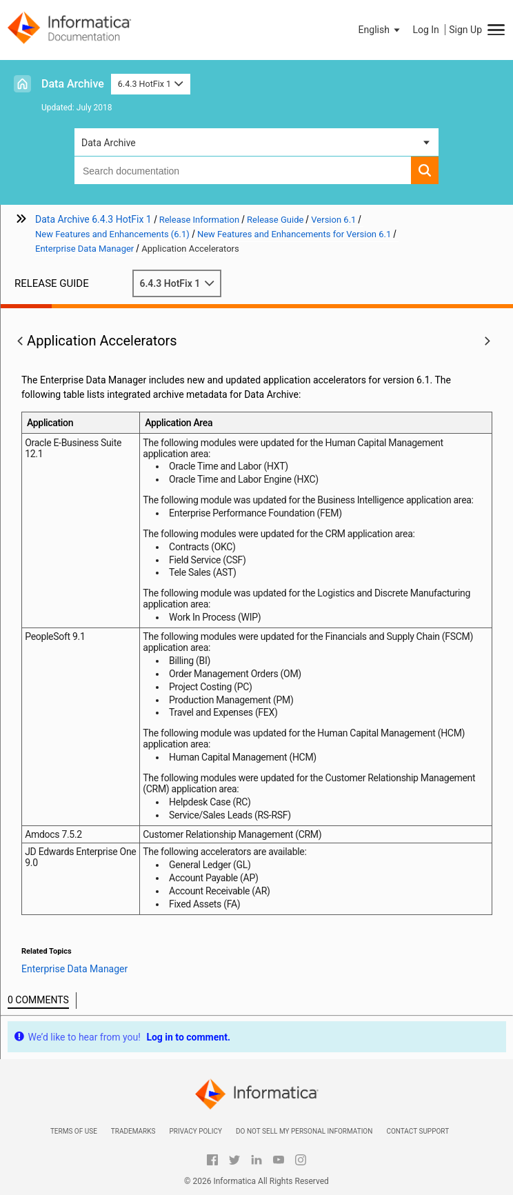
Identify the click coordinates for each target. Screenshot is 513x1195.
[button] (380, 29)
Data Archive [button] (108, 142)
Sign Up (465, 29)
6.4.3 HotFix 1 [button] (150, 84)
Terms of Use (73, 1131)
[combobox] (242, 170)
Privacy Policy (195, 1131)
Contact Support (417, 1131)
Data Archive (72, 83)
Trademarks (133, 1131)
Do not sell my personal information (304, 1131)
